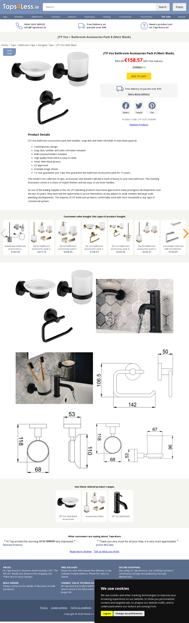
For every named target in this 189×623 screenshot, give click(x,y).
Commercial (125, 18)
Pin (152, 108)
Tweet (139, 108)
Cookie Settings (59, 609)
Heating (107, 18)
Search (162, 7)
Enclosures (89, 18)
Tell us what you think (106, 553)
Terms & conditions (81, 609)
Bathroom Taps (27, 46)
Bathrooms (37, 18)
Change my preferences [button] (128, 613)
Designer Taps (46, 46)
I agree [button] (107, 613)
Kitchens (72, 18)
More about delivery (139, 95)
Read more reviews (81, 553)
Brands (181, 18)
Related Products (139, 126)
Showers (19, 18)
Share (126, 108)
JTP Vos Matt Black (66, 46)
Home (4, 46)
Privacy (44, 609)
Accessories (146, 18)
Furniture (56, 18)
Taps (5, 18)
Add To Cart (139, 77)
